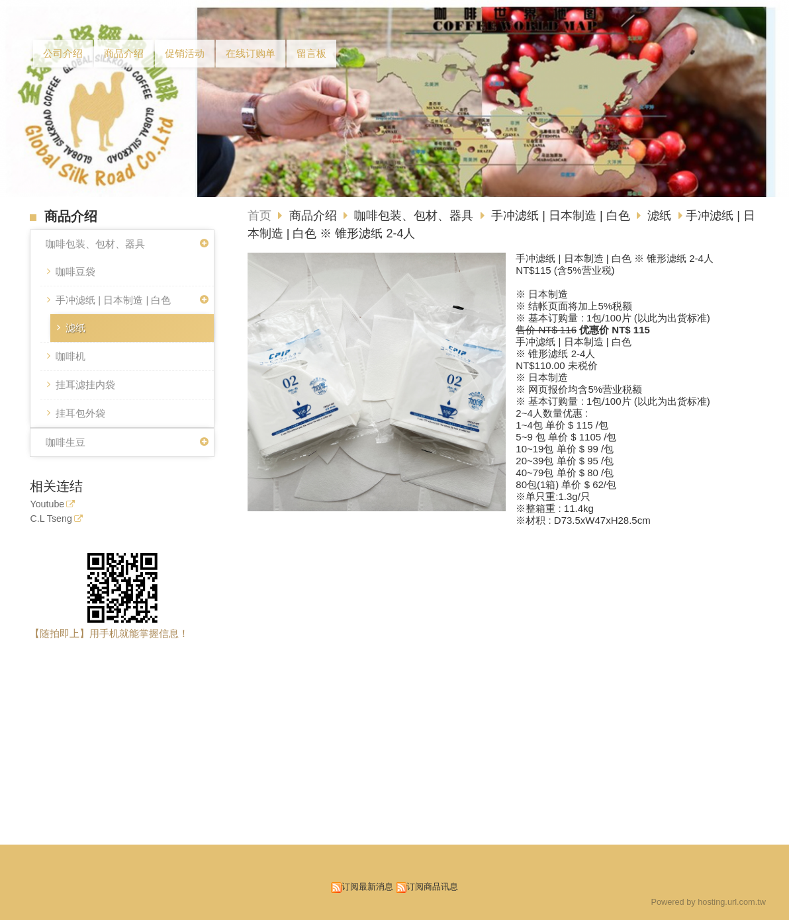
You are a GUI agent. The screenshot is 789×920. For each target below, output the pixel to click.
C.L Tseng (50, 519)
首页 (259, 215)
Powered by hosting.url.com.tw (708, 902)
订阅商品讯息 (432, 887)
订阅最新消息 (367, 887)
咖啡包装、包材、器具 (95, 243)
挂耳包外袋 (80, 413)
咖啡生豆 (65, 442)
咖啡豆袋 (75, 271)
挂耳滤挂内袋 (85, 384)
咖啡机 (70, 356)
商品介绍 (314, 215)
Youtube (47, 504)
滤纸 (75, 327)
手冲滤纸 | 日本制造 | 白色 (113, 300)
